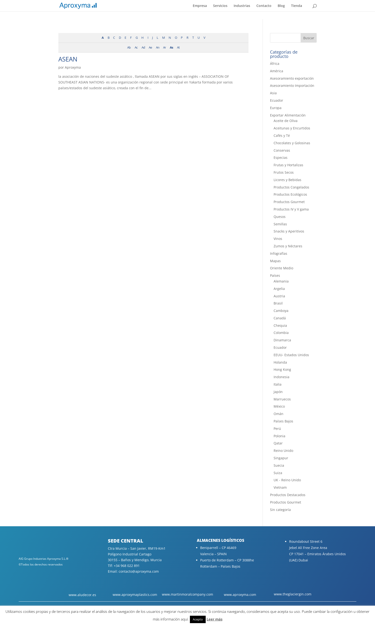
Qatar (278, 443)
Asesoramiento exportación (292, 78)
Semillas (280, 224)
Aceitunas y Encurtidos (292, 128)
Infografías (278, 253)
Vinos (278, 238)
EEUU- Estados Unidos (291, 355)
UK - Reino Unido (287, 480)
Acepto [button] (198, 619)
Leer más (214, 619)
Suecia (279, 465)
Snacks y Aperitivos (289, 231)
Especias (280, 157)
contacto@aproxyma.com (139, 571)
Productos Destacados (287, 495)
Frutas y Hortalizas (288, 165)
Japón (278, 391)
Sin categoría (280, 509)
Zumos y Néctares (288, 246)
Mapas (275, 261)
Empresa (200, 6)
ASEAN (67, 59)
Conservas (282, 150)
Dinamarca (282, 340)
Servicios (220, 6)
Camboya (281, 310)
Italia (277, 384)
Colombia (281, 332)
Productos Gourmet (289, 201)
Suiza (278, 473)
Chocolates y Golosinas (292, 143)
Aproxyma (73, 67)
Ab (129, 47)
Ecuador (276, 100)
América (276, 71)
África (274, 63)
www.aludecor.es (82, 595)
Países (275, 275)
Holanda (280, 362)
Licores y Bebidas (287, 179)
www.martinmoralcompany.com (187, 594)
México (279, 406)
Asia (273, 93)
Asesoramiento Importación (292, 85)
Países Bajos (283, 421)
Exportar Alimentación (288, 115)
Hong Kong (282, 369)
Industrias (242, 6)
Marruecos (282, 399)
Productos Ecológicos (290, 194)
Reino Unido (283, 450)
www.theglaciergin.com (292, 594)
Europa (275, 107)
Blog (281, 6)
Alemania (281, 281)
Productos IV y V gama (291, 209)
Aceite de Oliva (286, 120)
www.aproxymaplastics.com (135, 594)
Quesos (280, 216)
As (171, 47)
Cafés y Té (282, 135)
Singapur (281, 458)
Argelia (279, 288)
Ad (143, 47)
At (178, 47)
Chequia (280, 325)
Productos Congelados (291, 187)
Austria (279, 296)
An (157, 47)
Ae (150, 47)
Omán (278, 413)
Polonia (279, 436)
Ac (136, 47)
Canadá (280, 318)
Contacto (263, 6)
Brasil (278, 303)
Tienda (296, 6)
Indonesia (281, 377)
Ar (164, 47)
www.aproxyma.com (240, 594)
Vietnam (280, 487)
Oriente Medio (281, 268)
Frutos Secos (284, 172)
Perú (277, 428)
